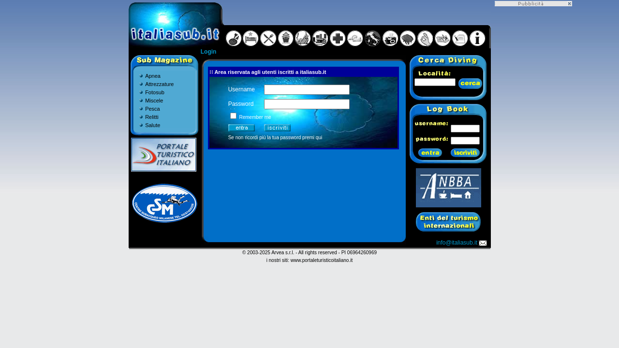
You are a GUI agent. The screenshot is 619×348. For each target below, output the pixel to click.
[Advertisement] (533, 151)
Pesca (152, 109)
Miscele (154, 100)
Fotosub (154, 92)
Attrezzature (159, 84)
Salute (152, 125)
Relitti (152, 117)
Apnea (153, 76)
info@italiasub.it (462, 242)
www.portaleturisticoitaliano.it (322, 260)
